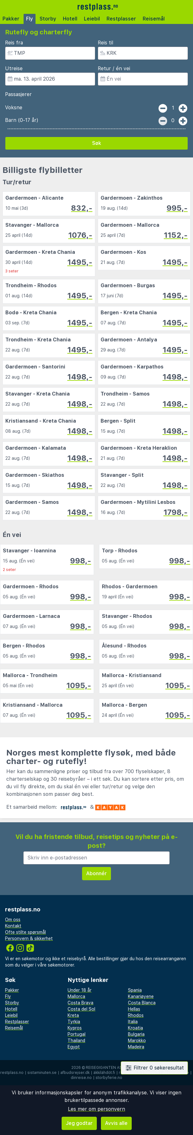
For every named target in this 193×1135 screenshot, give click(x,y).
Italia (133, 1021)
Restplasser (121, 19)
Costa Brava (80, 1002)
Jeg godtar (79, 1123)
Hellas (134, 1009)
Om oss (12, 919)
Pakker (11, 19)
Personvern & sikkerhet (29, 938)
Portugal (76, 1034)
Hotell (70, 19)
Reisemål (154, 19)
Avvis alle (116, 1123)
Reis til (105, 43)
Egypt (74, 1046)
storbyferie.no (109, 1077)
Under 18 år (79, 990)
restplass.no (12, 1072)
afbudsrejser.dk (75, 1072)
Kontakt (13, 925)
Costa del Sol (81, 1009)
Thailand (76, 1040)
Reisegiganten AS (104, 1067)
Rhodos (136, 1015)
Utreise (14, 68)
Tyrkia (74, 1021)
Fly (29, 19)
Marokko (137, 1040)
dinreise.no (81, 1077)
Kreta (73, 1015)
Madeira (136, 1046)
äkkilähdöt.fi (104, 1072)
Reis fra (14, 43)
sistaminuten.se (42, 1072)
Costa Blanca (142, 1002)
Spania (135, 990)
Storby (48, 19)
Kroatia (135, 1027)
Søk (96, 143)
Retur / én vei (114, 68)
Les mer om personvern (96, 1109)
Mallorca (76, 996)
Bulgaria (136, 1034)
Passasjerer (18, 94)
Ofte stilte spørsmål (25, 932)
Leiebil (92, 19)
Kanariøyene (141, 996)
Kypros (75, 1027)
